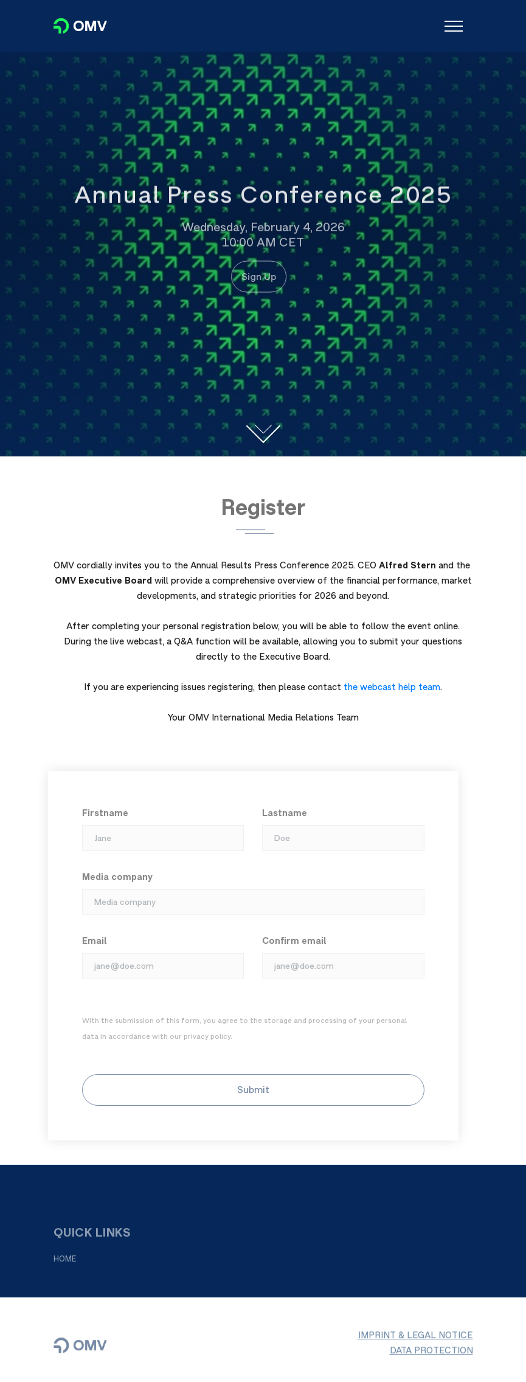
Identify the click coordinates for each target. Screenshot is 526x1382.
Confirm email (290, 940)
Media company (113, 876)
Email (90, 940)
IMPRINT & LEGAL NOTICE (415, 1338)
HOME (65, 1262)
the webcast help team (392, 687)
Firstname (101, 812)
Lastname (280, 812)
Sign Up (255, 276)
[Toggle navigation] (453, 26)
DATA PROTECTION (431, 1353)
